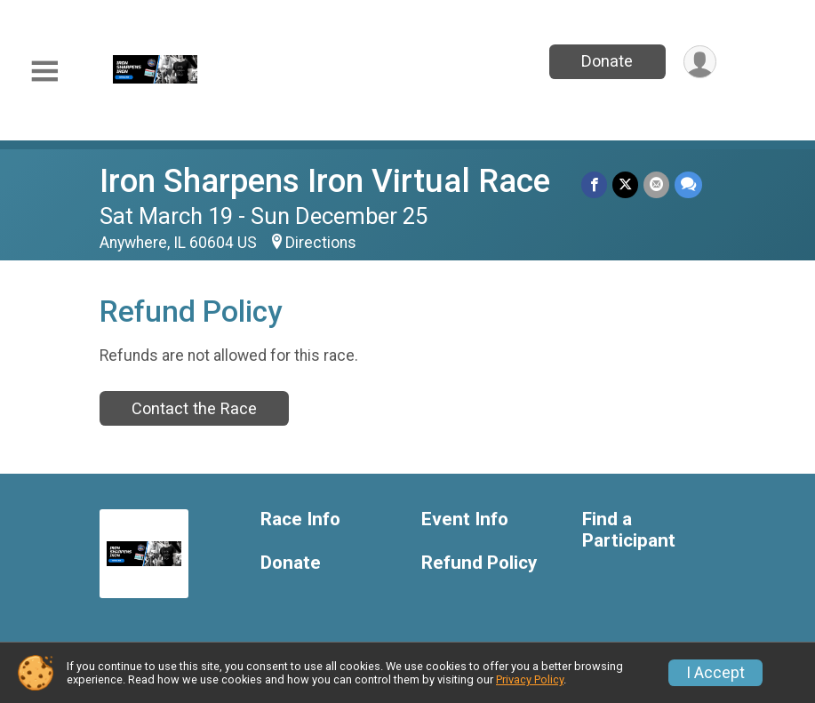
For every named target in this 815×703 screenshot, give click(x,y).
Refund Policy (479, 563)
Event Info (464, 519)
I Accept (715, 673)
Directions (320, 243)
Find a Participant (628, 530)
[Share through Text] (688, 184)
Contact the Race (194, 408)
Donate (607, 61)
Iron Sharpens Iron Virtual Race (325, 181)
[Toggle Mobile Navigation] (44, 71)
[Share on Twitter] (625, 184)
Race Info (300, 519)
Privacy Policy (529, 679)
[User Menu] (699, 61)
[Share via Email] (656, 184)
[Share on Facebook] (594, 184)
